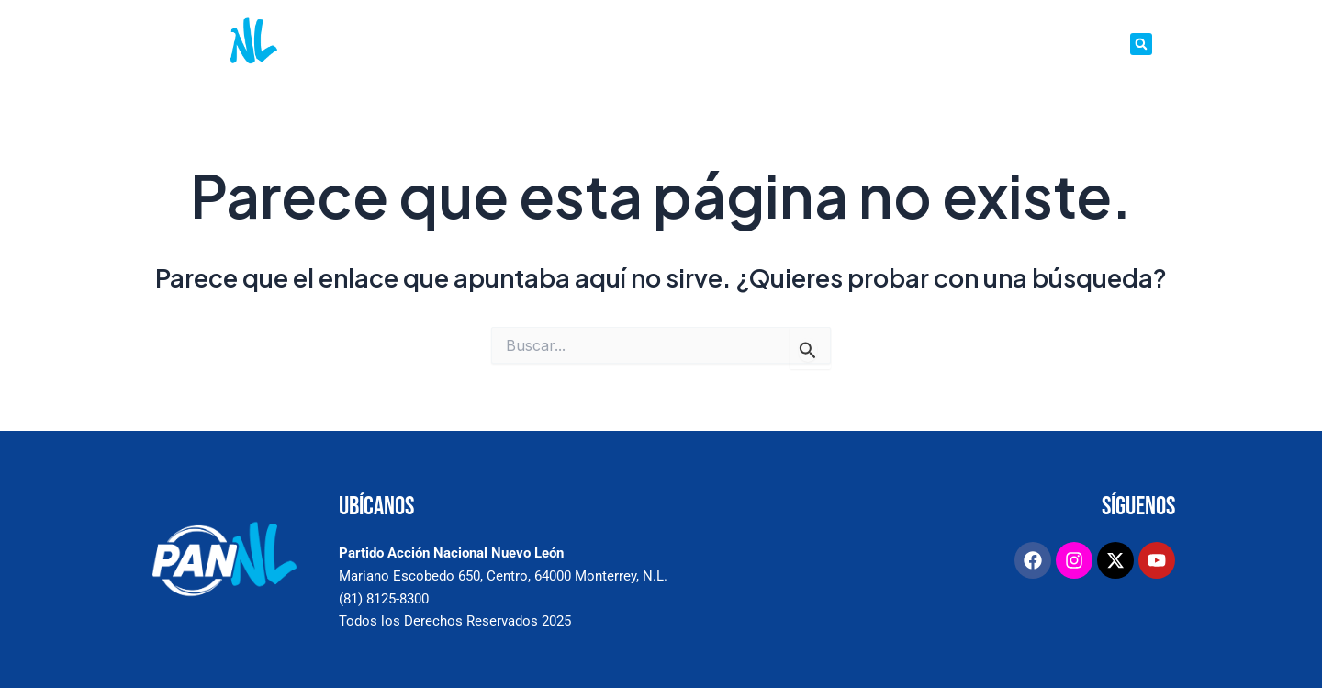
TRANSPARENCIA (1075, 44)
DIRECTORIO (977, 44)
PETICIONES (711, 44)
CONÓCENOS (515, 44)
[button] (1141, 44)
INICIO (444, 44)
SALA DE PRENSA (613, 44)
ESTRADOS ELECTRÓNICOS (844, 44)
